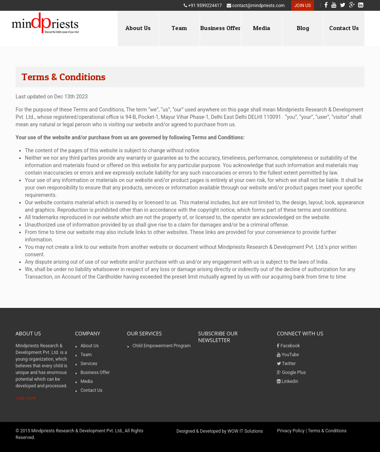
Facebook (288, 345)
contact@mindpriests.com (256, 5)
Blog (303, 28)
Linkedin (287, 381)
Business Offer (220, 28)
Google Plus (291, 372)
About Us (138, 28)
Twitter (286, 363)
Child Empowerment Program (161, 345)
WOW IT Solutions (245, 431)
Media (261, 28)
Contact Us (344, 28)
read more (26, 398)
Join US (302, 5)
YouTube (288, 354)
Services (89, 363)
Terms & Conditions (327, 430)
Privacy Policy (291, 430)
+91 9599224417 (203, 5)
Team (179, 28)
